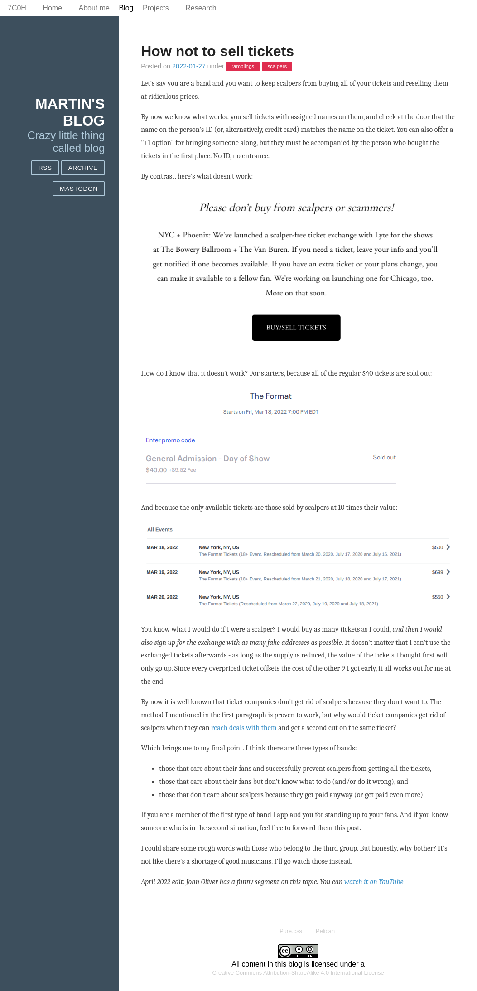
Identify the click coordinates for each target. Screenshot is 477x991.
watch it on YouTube (374, 882)
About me (94, 8)
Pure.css (290, 931)
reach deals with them (243, 728)
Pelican (325, 931)
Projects (156, 8)
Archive (82, 167)
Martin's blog (70, 112)
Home (52, 8)
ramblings (242, 66)
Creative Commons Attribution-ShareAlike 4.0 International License (298, 972)
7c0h (17, 8)
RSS (45, 167)
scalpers (277, 66)
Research (200, 8)
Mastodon (79, 188)
